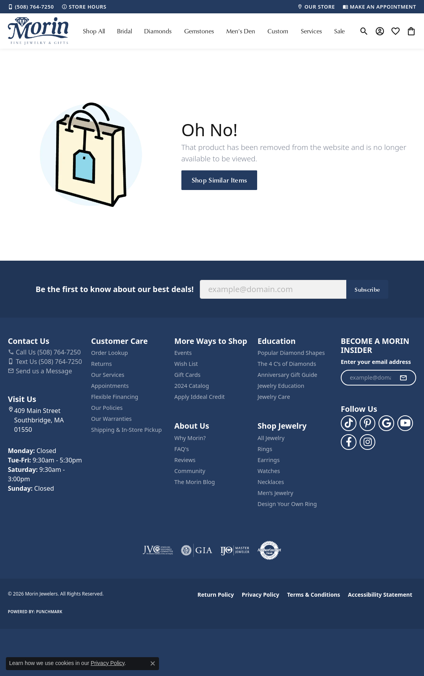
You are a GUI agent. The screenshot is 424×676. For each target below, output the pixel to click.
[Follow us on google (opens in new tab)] (386, 423)
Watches (269, 471)
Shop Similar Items (219, 180)
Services (311, 31)
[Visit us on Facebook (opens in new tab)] (348, 442)
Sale (339, 31)
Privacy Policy (260, 594)
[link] (31, 6)
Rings (265, 449)
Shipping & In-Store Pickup (126, 429)
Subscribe (367, 289)
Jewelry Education (281, 385)
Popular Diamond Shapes (291, 352)
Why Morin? (190, 438)
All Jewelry (271, 438)
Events (183, 352)
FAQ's (181, 449)
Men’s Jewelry (275, 493)
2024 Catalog (191, 385)
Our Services (107, 374)
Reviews (185, 460)
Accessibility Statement (380, 594)
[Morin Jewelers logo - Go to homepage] (38, 31)
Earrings (269, 460)
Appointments (110, 385)
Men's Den (240, 31)
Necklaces (271, 482)
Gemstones (199, 31)
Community (189, 471)
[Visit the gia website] (196, 550)
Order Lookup (109, 352)
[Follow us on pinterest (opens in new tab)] (367, 423)
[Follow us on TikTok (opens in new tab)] (348, 423)
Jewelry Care (274, 396)
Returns (101, 363)
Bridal (124, 31)
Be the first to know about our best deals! (115, 289)
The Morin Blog (194, 482)
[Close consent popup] (152, 663)
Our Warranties (111, 418)
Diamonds (158, 31)
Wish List (186, 363)
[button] (364, 31)
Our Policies (106, 407)
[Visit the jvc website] (158, 550)
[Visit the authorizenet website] (269, 550)
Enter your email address (376, 361)
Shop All (94, 31)
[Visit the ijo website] (235, 550)
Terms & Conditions (313, 594)
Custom (277, 31)
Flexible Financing (114, 396)
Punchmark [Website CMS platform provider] (49, 611)
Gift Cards (187, 374)
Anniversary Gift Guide (287, 374)
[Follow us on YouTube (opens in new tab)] (405, 423)
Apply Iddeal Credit (199, 396)
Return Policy (215, 594)
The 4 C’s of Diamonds (287, 363)
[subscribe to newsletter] (403, 378)
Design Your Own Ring (287, 504)
